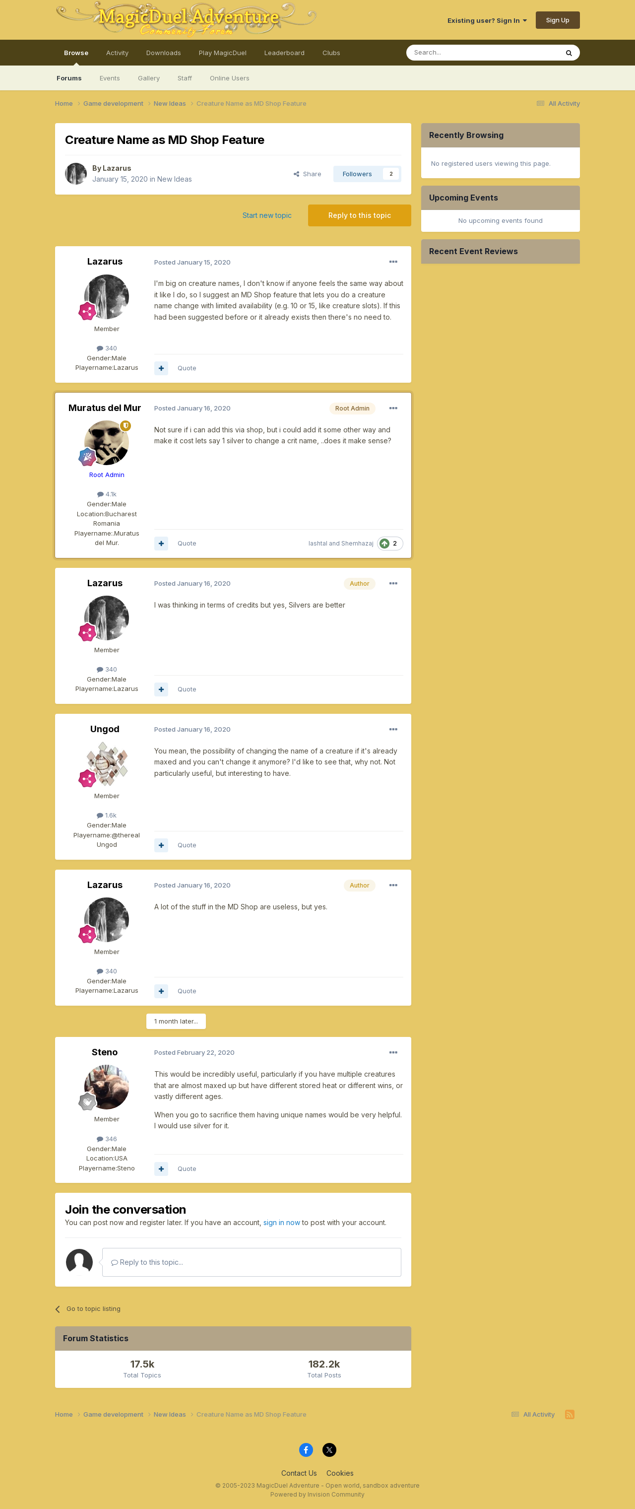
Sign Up (558, 20)
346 (107, 1139)
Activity (117, 53)
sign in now (281, 1222)
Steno (105, 1052)
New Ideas (174, 179)
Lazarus (117, 168)
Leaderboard (284, 53)
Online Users (230, 78)
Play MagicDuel (223, 53)
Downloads (163, 53)
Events (110, 78)
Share (307, 174)
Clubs (331, 53)
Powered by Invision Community (317, 1494)
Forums (69, 78)
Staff (185, 78)
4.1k (107, 494)
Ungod (105, 729)
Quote (187, 368)
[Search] (457, 53)
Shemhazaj (357, 543)
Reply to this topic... (147, 1262)
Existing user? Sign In (487, 20)
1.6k (107, 815)
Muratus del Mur (104, 408)
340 (107, 348)
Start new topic (267, 215)
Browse (76, 57)
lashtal (318, 543)
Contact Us (299, 1473)
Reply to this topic (359, 215)
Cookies (340, 1473)
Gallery (149, 78)
